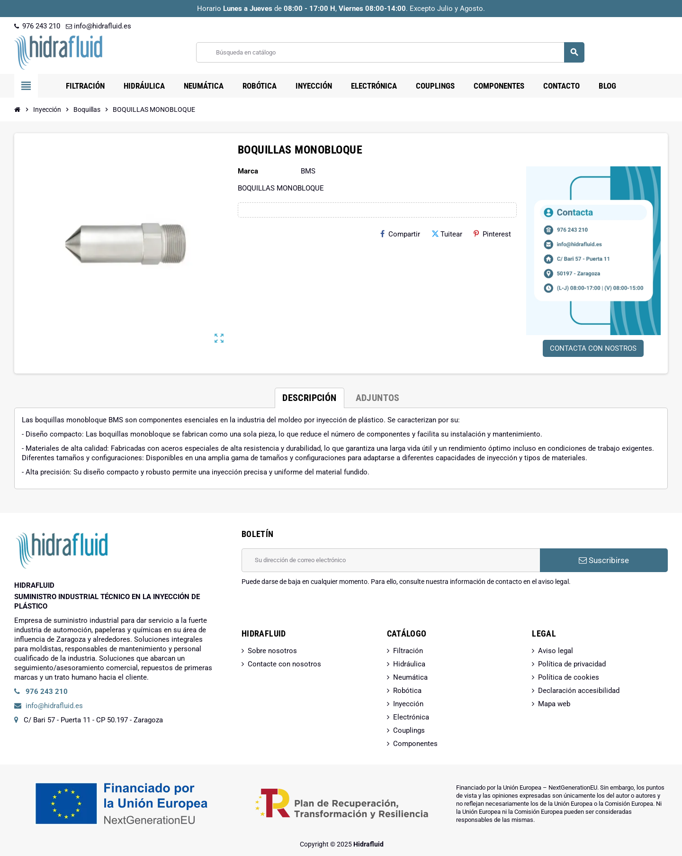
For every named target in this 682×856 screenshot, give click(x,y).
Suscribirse (604, 560)
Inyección (408, 704)
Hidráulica (409, 664)
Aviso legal (555, 651)
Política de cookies (568, 677)
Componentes (415, 743)
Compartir (400, 234)
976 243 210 (37, 26)
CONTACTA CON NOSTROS (593, 348)
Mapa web (554, 704)
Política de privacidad (572, 664)
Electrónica (411, 717)
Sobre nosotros (272, 651)
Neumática (410, 677)
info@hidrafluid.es (98, 26)
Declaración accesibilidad (578, 690)
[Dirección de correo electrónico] (391, 560)
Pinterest (492, 234)
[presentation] (314, 610)
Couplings (409, 730)
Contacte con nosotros (284, 664)
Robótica (407, 690)
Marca (248, 171)
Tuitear (446, 234)
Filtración (408, 651)
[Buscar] (390, 52)
